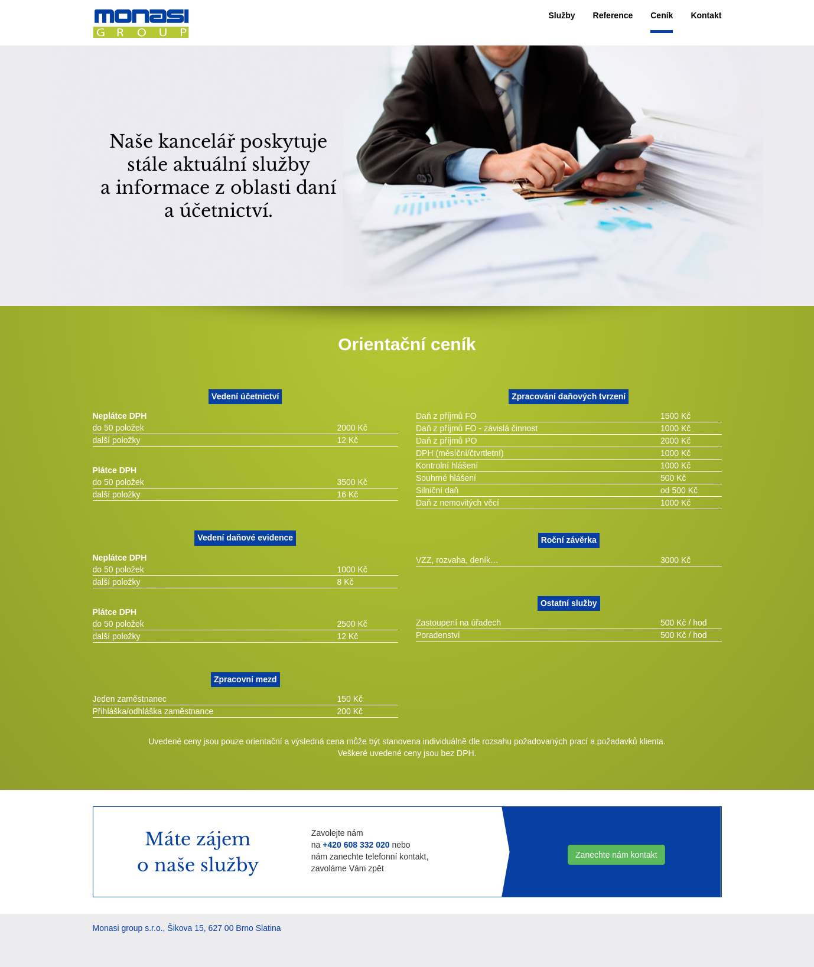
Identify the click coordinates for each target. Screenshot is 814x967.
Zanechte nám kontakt (616, 854)
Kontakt (706, 15)
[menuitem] (561, 15)
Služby (561, 15)
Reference (613, 15)
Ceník (661, 15)
